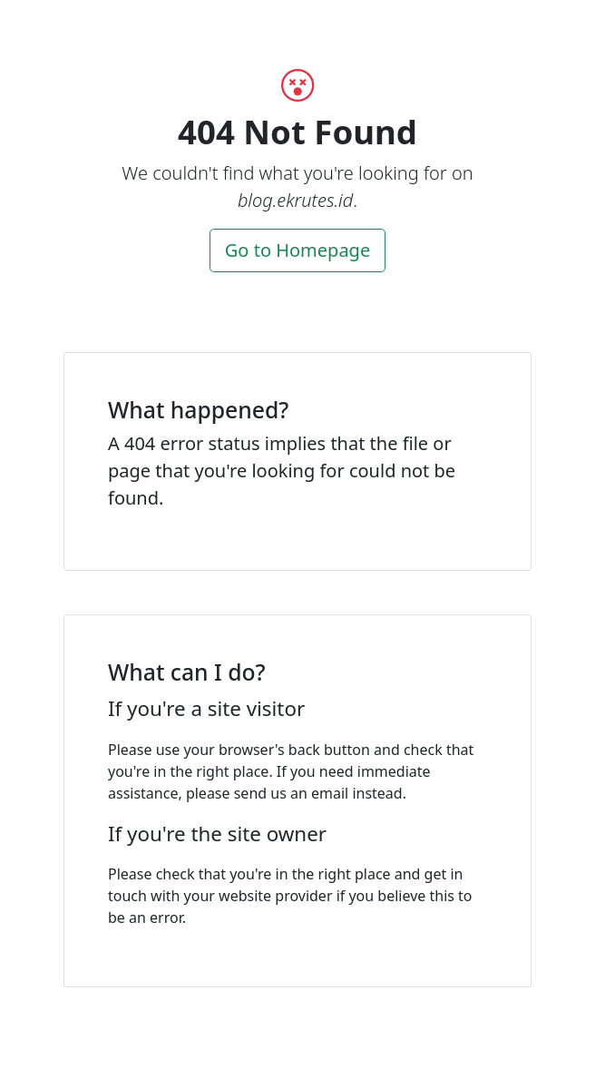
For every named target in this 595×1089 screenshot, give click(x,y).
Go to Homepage (297, 250)
